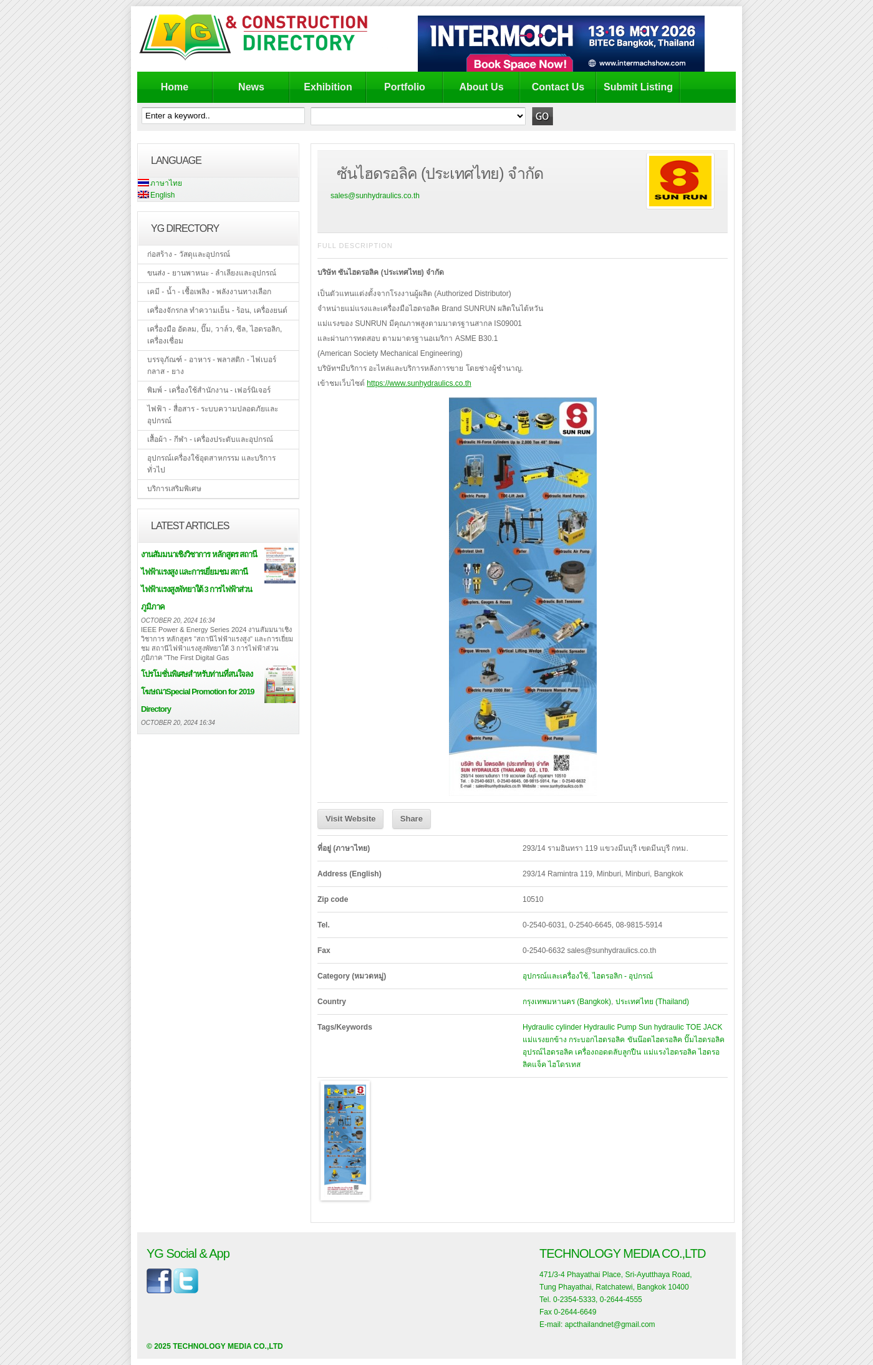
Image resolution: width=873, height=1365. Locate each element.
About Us (481, 87)
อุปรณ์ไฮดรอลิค (548, 1052)
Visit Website (350, 818)
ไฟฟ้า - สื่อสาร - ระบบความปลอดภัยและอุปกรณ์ (212, 415)
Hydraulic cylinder (552, 1027)
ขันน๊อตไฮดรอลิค (654, 1039)
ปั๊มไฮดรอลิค (704, 1039)
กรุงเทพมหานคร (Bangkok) (567, 1001)
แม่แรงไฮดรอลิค (670, 1052)
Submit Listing (638, 87)
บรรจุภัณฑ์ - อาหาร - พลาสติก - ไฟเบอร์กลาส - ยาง (211, 365)
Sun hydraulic (661, 1027)
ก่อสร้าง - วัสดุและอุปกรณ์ (188, 254)
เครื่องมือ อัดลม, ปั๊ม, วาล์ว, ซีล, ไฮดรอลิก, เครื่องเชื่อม (214, 335)
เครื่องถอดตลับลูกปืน (608, 1052)
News (251, 87)
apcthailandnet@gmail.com (610, 1324)
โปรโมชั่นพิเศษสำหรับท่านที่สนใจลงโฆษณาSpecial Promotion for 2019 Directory (197, 691)
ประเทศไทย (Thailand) (652, 1001)
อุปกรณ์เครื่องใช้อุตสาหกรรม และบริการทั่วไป (211, 464)
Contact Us (558, 87)
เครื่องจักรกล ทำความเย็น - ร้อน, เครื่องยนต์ (217, 310)
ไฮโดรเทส (564, 1064)
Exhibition (328, 87)
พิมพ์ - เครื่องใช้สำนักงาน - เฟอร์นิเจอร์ (209, 390)
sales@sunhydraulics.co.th (375, 195)
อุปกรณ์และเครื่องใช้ (555, 976)
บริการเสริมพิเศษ (174, 488)
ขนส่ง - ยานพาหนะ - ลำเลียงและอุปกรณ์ (211, 273)
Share (411, 818)
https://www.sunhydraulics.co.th (419, 383)
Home (174, 87)
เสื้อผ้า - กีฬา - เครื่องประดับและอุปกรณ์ (210, 439)
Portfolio (404, 87)
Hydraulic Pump (610, 1027)
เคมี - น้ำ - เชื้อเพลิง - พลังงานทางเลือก (209, 291)
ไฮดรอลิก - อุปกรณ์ (623, 976)
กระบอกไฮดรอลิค (597, 1039)
